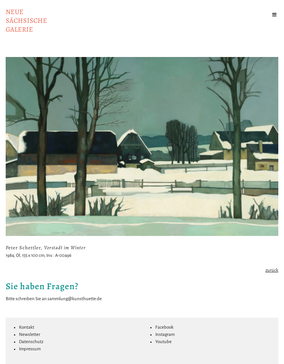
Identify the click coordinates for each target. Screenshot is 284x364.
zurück (271, 270)
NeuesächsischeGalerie (26, 20)
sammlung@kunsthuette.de (74, 298)
